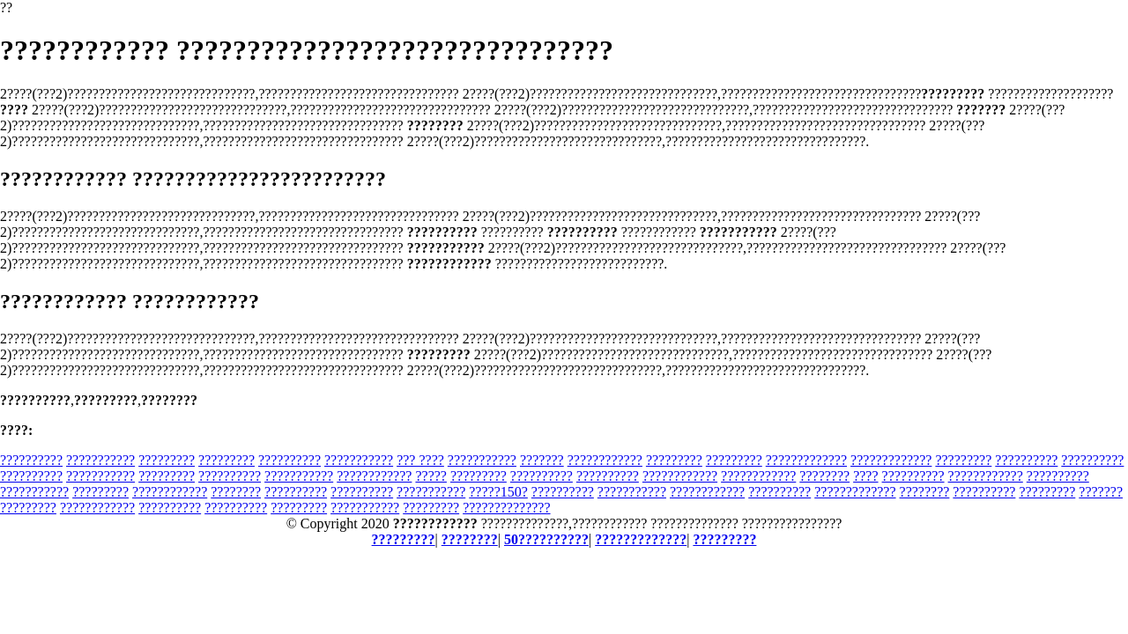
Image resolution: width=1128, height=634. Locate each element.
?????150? (498, 491)
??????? (542, 460)
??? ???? (420, 460)
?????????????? (506, 507)
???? (865, 475)
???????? (824, 475)
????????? (166, 460)
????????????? (806, 460)
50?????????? (546, 539)
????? (431, 475)
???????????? (605, 460)
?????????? (31, 460)
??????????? (100, 460)
